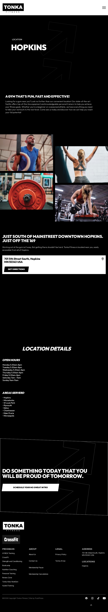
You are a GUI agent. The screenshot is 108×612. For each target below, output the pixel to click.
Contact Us (33, 561)
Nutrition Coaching (9, 569)
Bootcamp (6, 565)
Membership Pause (36, 567)
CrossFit (5, 557)
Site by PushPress (36, 598)
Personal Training (8, 573)
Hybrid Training (8, 586)
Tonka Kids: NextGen (10, 582)
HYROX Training (8, 553)
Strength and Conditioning (12, 561)
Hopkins (85, 566)
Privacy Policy (60, 554)
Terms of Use (60, 561)
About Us (32, 554)
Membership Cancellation (38, 574)
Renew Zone (7, 578)
